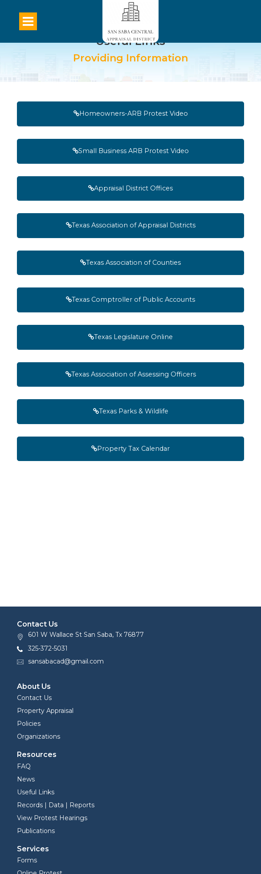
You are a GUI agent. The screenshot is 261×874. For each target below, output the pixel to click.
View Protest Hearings (52, 818)
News (26, 779)
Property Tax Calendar (130, 449)
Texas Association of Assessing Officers (130, 374)
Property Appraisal (45, 711)
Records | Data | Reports (55, 805)
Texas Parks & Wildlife (130, 411)
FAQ (24, 766)
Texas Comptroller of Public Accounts (130, 299)
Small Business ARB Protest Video (131, 151)
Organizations (38, 736)
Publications (36, 831)
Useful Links (35, 792)
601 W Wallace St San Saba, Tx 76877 (86, 635)
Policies (29, 724)
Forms (27, 860)
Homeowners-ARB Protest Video (130, 113)
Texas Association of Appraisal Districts (131, 225)
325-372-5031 (48, 648)
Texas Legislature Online (130, 337)
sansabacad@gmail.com (66, 661)
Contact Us (34, 698)
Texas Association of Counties (130, 263)
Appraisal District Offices (130, 188)
